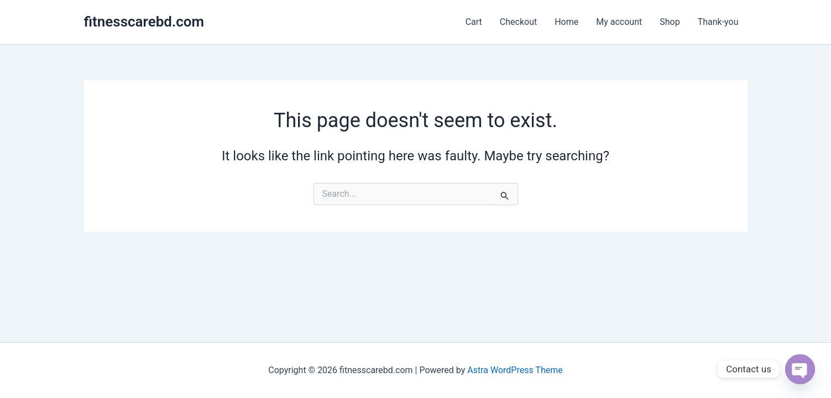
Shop (670, 22)
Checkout (518, 22)
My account (619, 22)
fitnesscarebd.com (144, 21)
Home (566, 22)
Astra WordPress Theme (514, 370)
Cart (474, 22)
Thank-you (718, 22)
